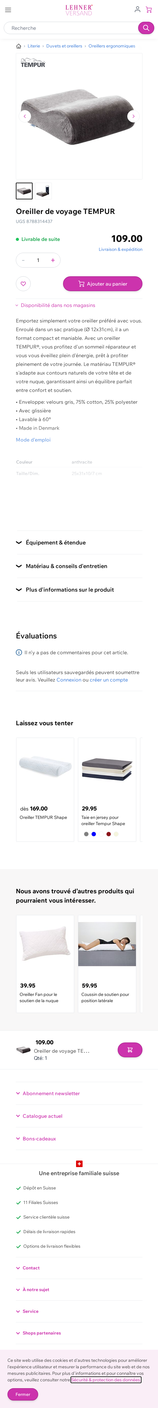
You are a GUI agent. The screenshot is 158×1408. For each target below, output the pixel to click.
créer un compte (109, 680)
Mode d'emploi (33, 440)
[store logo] (79, 10)
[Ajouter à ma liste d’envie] (23, 283)
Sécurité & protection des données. (106, 1380)
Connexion (68, 680)
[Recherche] (146, 28)
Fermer (23, 1394)
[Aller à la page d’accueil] (18, 46)
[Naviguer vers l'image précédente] (25, 116)
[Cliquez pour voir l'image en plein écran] (79, 116)
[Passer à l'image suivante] (133, 116)
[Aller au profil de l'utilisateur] (137, 8)
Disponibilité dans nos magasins (58, 305)
